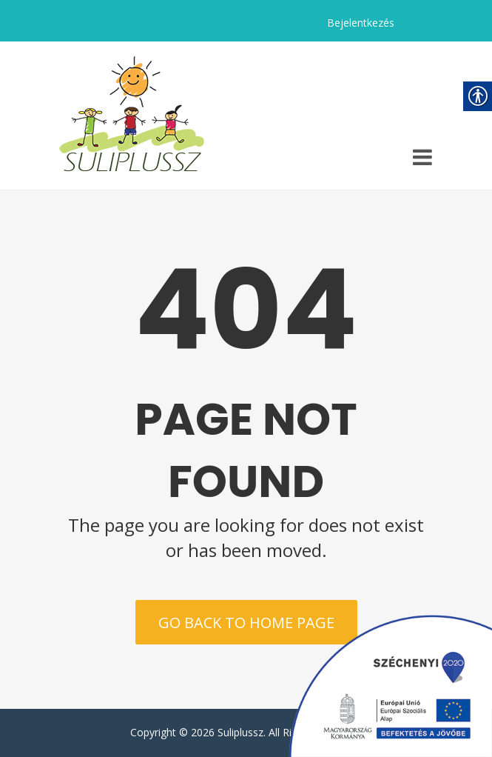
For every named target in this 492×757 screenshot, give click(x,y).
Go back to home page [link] (246, 623)
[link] (132, 115)
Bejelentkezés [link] (360, 23)
